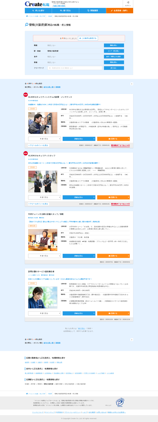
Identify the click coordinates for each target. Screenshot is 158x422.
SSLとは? (108, 405)
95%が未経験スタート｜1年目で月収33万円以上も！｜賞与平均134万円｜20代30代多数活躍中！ (64, 163)
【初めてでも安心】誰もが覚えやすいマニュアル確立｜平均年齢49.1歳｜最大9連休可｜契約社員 (64, 222)
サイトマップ (50, 412)
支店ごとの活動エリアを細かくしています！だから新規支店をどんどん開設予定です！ (60, 279)
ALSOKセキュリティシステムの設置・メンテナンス (50, 97)
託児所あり (69, 373)
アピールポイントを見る (39, 145)
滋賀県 (27, 362)
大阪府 (40, 362)
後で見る (44, 139)
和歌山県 (59, 362)
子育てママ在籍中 (89, 373)
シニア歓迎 (101, 373)
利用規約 (59, 412)
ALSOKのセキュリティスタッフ (41, 156)
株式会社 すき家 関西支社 (36, 217)
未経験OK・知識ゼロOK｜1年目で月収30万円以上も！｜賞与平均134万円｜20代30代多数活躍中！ (64, 104)
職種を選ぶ (113, 45)
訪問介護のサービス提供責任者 (41, 272)
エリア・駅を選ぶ (113, 51)
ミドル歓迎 (110, 373)
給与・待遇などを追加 (113, 56)
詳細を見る (78, 139)
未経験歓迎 (39, 373)
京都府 (33, 362)
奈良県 (52, 362)
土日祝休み (48, 373)
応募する (113, 139)
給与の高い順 (48, 87)
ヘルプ (84, 412)
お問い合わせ (101, 412)
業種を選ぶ (113, 62)
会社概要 (92, 412)
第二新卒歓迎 (29, 373)
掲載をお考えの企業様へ (117, 412)
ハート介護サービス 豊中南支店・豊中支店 (41, 275)
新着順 (58, 87)
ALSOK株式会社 (33, 100)
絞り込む (113, 68)
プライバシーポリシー (72, 412)
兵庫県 (46, 362)
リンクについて (38, 412)
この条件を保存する (87, 38)
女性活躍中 (78, 373)
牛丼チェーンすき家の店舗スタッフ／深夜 (46, 214)
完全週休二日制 (59, 373)
